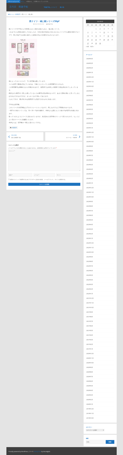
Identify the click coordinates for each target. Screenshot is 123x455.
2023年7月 (89, 211)
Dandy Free (37, 451)
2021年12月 (90, 298)
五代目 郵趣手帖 (18, 6)
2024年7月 (89, 155)
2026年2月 (89, 68)
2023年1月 (89, 238)
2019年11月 (90, 413)
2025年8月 (89, 95)
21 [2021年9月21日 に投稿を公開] (92, 40)
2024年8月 (89, 151)
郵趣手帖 (50, 24)
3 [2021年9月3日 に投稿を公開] (104, 29)
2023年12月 (90, 188)
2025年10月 (90, 86)
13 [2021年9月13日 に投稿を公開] (88, 36)
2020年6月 (89, 381)
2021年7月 (89, 321)
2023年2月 (89, 234)
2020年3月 (89, 395)
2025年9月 (89, 91)
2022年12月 (90, 243)
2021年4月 (89, 335)
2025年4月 (89, 114)
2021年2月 (89, 344)
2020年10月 (90, 363)
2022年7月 (89, 266)
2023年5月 (89, 220)
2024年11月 (90, 137)
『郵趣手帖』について (50, 7)
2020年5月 (89, 386)
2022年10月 (90, 252)
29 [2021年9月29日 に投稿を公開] (96, 43)
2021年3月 (89, 340)
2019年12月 (90, 409)
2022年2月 (89, 289)
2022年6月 (89, 270)
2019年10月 (90, 418)
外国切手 (17, 14)
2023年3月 (89, 229)
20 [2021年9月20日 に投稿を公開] (88, 40)
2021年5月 (89, 330)
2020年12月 (90, 353)
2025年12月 (90, 77)
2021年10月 (90, 307)
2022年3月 (89, 284)
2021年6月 (89, 326)
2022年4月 (89, 280)
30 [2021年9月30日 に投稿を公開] (100, 43)
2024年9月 (89, 146)
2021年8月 (89, 317)
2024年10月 (90, 141)
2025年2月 (89, 123)
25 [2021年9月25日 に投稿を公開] (108, 40)
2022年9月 (89, 257)
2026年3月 (89, 63)
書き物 (62, 7)
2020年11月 (90, 358)
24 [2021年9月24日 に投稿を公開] (104, 40)
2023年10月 (90, 197)
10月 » (92, 46)
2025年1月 (89, 128)
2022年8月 (89, 261)
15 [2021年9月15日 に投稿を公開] (96, 36)
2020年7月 (89, 376)
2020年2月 (89, 399)
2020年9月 (89, 367)
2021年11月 (90, 303)
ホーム (11, 14)
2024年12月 (90, 132)
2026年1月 (89, 72)
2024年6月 (89, 160)
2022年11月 (90, 247)
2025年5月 (89, 109)
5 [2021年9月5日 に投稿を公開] (112, 29)
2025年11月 (90, 82)
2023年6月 (89, 215)
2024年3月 (89, 174)
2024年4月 (89, 169)
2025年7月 (89, 100)
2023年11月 (90, 192)
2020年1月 (89, 404)
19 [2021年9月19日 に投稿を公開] (112, 36)
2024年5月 (89, 164)
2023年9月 (89, 201)
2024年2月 (89, 178)
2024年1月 (89, 183)
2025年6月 (89, 105)
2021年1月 (89, 349)
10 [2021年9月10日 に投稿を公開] (104, 32)
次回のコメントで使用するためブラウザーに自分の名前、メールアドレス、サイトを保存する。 (38, 179)
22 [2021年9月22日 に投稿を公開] (96, 40)
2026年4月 (89, 59)
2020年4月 (89, 390)
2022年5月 (89, 275)
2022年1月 (89, 293)
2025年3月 (89, 118)
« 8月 (87, 46)
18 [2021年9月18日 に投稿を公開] (108, 36)
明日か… (23, 1)
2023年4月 (89, 224)
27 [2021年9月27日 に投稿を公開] (88, 43)
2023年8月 (89, 206)
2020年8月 (89, 372)
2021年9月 (89, 312)
